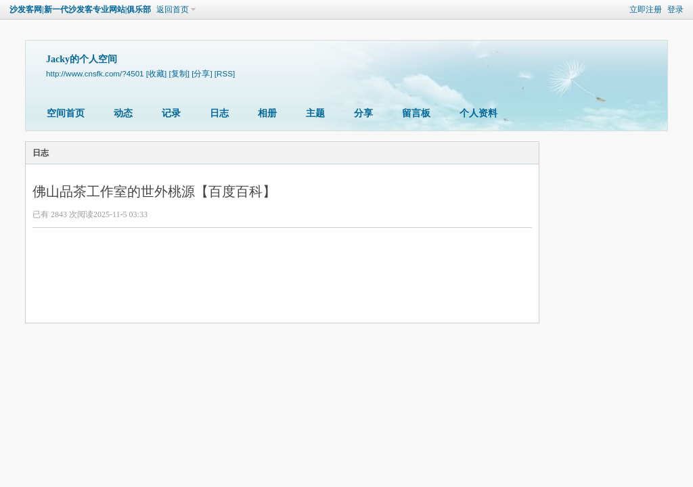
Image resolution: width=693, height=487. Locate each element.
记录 (171, 113)
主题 (315, 113)
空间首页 (66, 113)
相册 (267, 113)
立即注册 (645, 9)
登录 (675, 9)
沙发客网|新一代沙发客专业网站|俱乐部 (80, 9)
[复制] (179, 73)
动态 (123, 113)
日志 (219, 113)
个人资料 (478, 113)
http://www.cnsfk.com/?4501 (95, 73)
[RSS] (225, 73)
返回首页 (172, 9)
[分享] (202, 73)
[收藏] (156, 73)
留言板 (416, 113)
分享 (363, 113)
